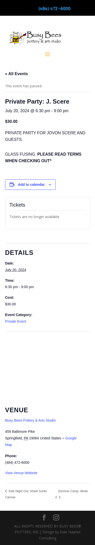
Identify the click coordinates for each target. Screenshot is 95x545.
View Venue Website (21, 473)
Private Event (15, 321)
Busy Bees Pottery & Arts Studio (30, 420)
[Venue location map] (47, 368)
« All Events (16, 74)
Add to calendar (31, 185)
